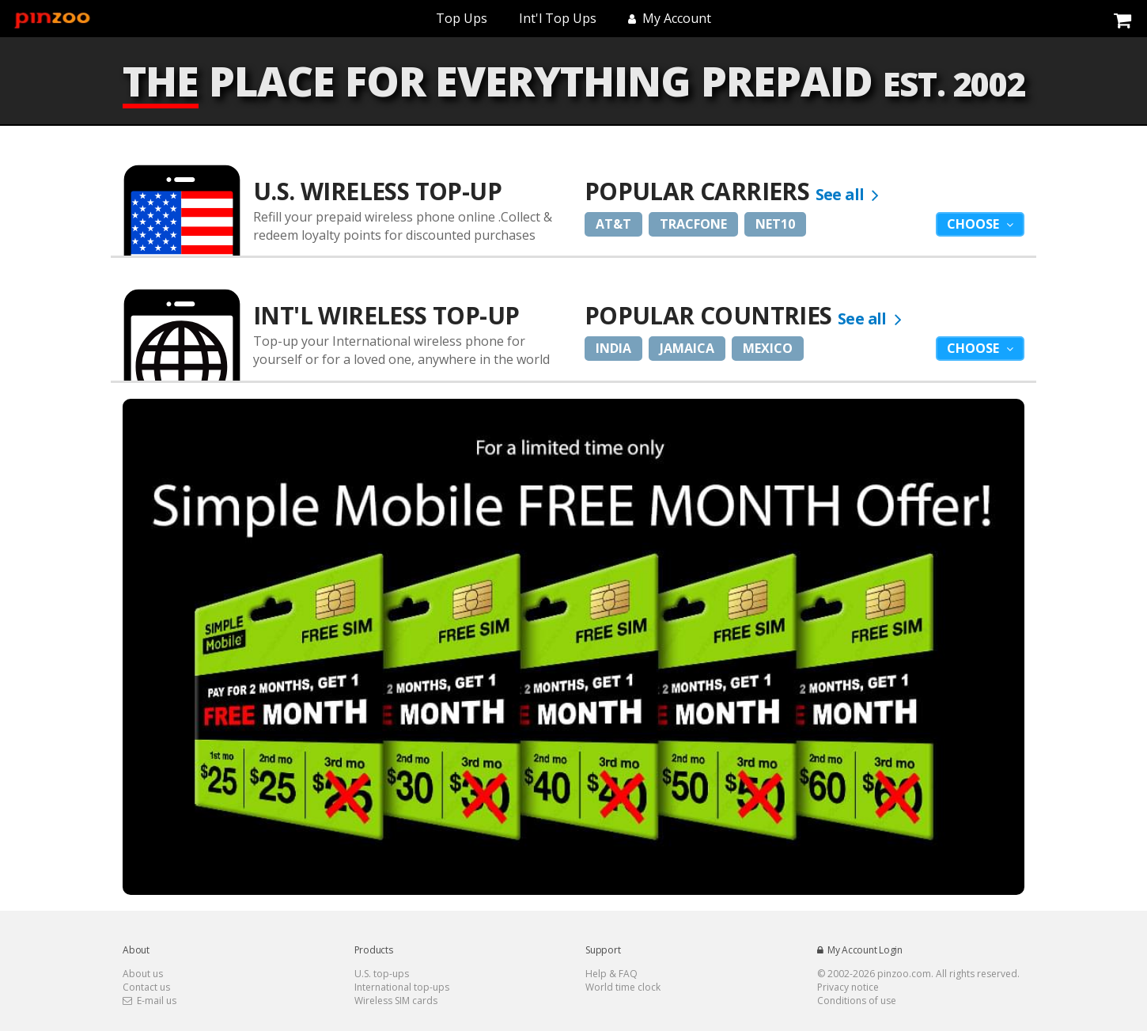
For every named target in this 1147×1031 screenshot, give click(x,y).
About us (143, 973)
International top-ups (401, 987)
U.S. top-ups (381, 973)
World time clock (623, 987)
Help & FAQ (611, 973)
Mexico (768, 348)
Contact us (146, 987)
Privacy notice (848, 987)
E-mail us (149, 1000)
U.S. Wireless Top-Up (377, 191)
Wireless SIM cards (395, 1000)
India (613, 348)
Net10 (775, 224)
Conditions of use (856, 1000)
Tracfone (693, 224)
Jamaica (687, 348)
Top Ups (461, 18)
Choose (974, 224)
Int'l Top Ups (557, 18)
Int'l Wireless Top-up (386, 315)
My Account (669, 18)
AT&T (613, 224)
